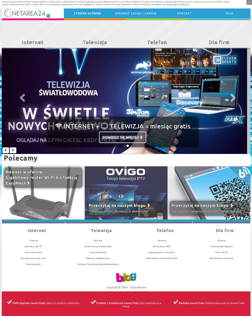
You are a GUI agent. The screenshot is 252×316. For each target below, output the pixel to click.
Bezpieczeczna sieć (33, 258)
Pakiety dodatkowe (98, 258)
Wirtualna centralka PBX (161, 258)
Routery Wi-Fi (33, 246)
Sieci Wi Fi (221, 252)
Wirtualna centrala (221, 258)
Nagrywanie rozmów (161, 252)
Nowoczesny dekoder (98, 246)
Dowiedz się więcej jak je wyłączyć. (171, 4)
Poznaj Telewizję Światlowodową (98, 264)
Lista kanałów (98, 252)
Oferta (33, 240)
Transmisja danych (221, 246)
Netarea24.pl (15, 13)
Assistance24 (33, 252)
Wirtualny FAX (161, 246)
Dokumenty (33, 264)
